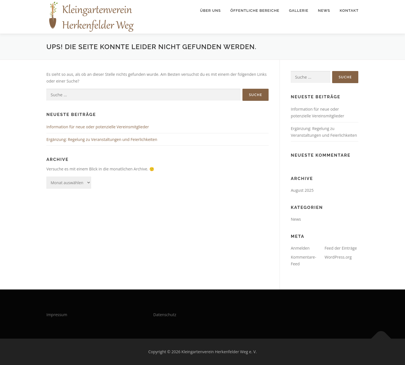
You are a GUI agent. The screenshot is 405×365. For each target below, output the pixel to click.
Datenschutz (164, 314)
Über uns (210, 10)
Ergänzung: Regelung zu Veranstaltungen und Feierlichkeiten (101, 139)
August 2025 (302, 190)
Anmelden (300, 248)
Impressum (56, 314)
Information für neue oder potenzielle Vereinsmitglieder (97, 126)
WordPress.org (338, 257)
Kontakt (349, 10)
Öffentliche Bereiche (254, 10)
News (324, 10)
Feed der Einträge (341, 248)
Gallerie (298, 10)
